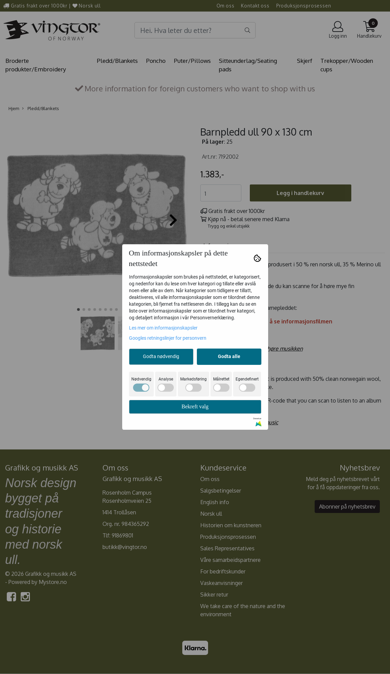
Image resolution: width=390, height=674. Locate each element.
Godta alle (229, 356)
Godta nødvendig (161, 356)
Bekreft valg (195, 406)
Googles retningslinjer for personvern (167, 338)
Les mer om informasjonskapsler (163, 328)
